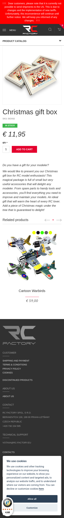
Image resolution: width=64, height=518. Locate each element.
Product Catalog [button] (32, 41)
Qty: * (5, 143)
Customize (32, 507)
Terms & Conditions (15, 364)
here (41, 488)
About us (8, 396)
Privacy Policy (12, 368)
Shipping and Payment (16, 360)
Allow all (32, 498)
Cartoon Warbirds (32, 291)
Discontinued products (18, 380)
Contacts (9, 452)
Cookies (8, 372)
